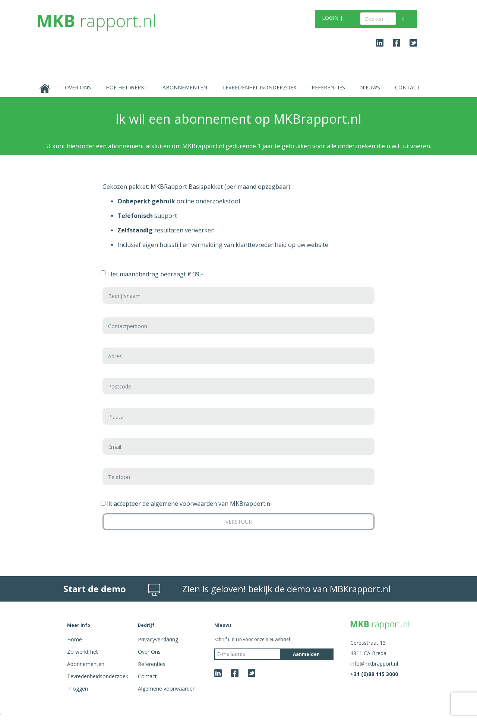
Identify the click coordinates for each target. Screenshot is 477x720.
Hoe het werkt (127, 87)
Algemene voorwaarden (167, 688)
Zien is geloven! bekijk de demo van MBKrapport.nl (286, 589)
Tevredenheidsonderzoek (259, 87)
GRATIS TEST (237, 18)
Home (74, 639)
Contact (407, 87)
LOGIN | (332, 17)
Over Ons (78, 87)
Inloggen (77, 688)
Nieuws (370, 87)
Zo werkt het (82, 651)
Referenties (328, 87)
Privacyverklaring (158, 639)
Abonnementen (184, 87)
